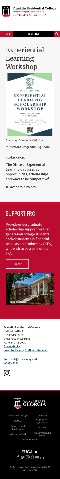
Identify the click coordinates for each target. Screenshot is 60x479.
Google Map (11, 362)
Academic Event (15, 157)
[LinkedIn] (42, 457)
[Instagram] (28, 457)
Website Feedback (17, 434)
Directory (42, 416)
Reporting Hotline (30, 439)
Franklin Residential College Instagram (7, 373)
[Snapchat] (32, 457)
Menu (7, 34)
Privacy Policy (12, 346)
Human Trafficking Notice (42, 434)
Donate (17, 264)
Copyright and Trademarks (18, 427)
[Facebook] (18, 457)
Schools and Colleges (18, 416)
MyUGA (17, 421)
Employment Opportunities (42, 421)
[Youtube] (37, 457)
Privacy (42, 427)
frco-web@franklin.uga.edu (21, 359)
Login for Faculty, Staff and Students (26, 350)
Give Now (33, 34)
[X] (23, 457)
